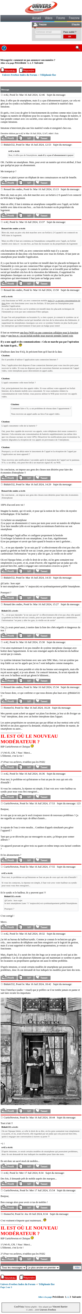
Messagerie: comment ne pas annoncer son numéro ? (27, 60)
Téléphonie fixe (48, 74)
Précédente (20, 62)
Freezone (74, 18)
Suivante (38, 62)
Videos (48, 18)
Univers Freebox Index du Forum (19, 74)
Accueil (36, 18)
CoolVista (19, 1306)
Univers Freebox (48, 1309)
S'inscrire (76, 25)
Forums (60, 18)
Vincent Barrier (59, 1306)
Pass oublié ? (69, 32)
